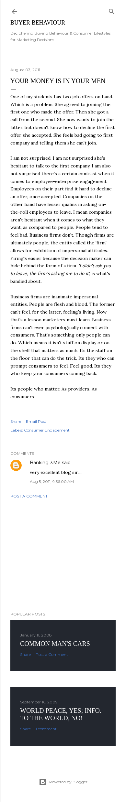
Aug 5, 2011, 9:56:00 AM (52, 481)
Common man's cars (55, 643)
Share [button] (15, 421)
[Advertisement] (63, 555)
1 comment (46, 728)
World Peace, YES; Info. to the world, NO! (60, 714)
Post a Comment (29, 496)
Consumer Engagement (47, 430)
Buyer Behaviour (37, 22)
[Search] (112, 10)
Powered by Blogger (63, 782)
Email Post (36, 421)
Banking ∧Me (45, 462)
